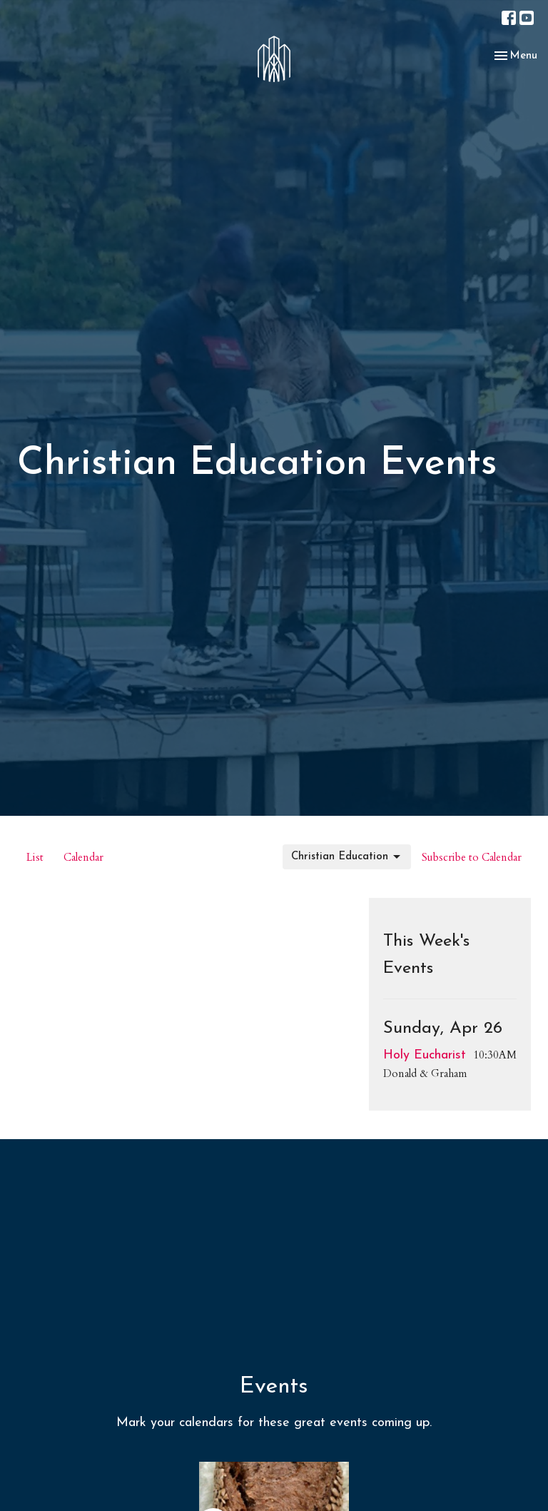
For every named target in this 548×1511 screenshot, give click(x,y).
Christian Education (346, 857)
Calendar (83, 857)
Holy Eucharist (424, 1055)
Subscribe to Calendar (472, 857)
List (35, 857)
